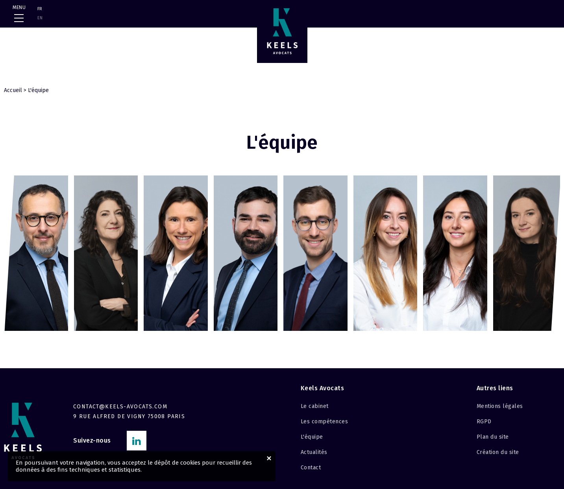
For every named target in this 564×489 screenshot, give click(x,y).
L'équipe (312, 437)
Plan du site (493, 437)
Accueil (13, 90)
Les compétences (324, 421)
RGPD (484, 421)
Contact (311, 467)
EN (40, 17)
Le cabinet (315, 406)
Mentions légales (500, 406)
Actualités (314, 452)
